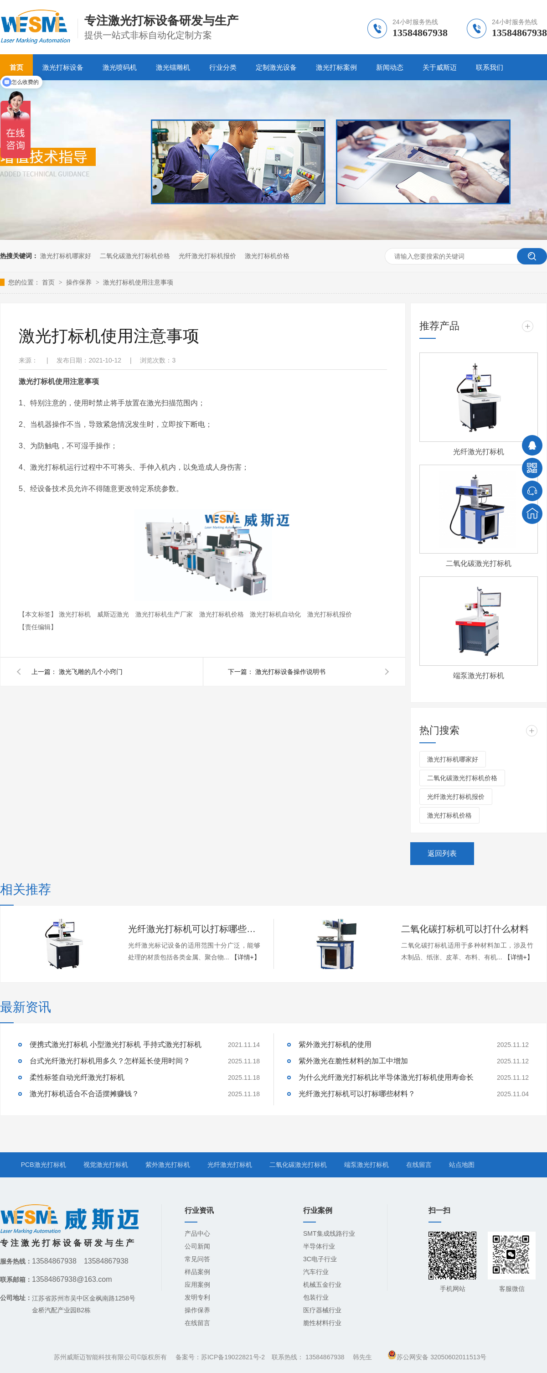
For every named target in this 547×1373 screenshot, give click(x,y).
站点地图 (462, 1164)
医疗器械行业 (322, 1310)
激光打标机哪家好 (65, 255)
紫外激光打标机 (167, 1164)
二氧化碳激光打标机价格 (135, 255)
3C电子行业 (320, 1259)
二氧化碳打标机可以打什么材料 (465, 929)
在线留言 (419, 1164)
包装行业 (316, 1297)
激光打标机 (76, 614)
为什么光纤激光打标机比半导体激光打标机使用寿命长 (386, 1077)
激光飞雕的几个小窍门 (91, 671)
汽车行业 (316, 1271)
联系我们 (489, 67)
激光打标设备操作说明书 (290, 671)
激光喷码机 (120, 67)
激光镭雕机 (173, 67)
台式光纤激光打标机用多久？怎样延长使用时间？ (110, 1061)
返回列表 (442, 853)
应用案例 (197, 1284)
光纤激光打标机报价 (207, 255)
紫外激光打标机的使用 (335, 1044)
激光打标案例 (336, 67)
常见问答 (197, 1259)
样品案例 (197, 1271)
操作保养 (79, 282)
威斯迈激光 (114, 614)
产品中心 (197, 1233)
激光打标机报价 (329, 614)
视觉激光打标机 (105, 1164)
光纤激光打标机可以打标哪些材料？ (194, 929)
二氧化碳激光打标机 (478, 563)
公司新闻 (197, 1246)
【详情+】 (245, 957)
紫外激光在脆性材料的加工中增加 (353, 1061)
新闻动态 (389, 67)
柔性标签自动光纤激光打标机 (77, 1077)
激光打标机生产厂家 (165, 614)
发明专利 (197, 1297)
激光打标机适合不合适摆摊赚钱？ (84, 1094)
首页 (49, 282)
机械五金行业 (322, 1284)
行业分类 (223, 67)
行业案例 (317, 1210)
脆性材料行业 (322, 1322)
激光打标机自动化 (276, 614)
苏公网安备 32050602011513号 (436, 1357)
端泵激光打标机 (478, 675)
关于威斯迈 (440, 67)
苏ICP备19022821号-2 (233, 1357)
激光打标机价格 (267, 255)
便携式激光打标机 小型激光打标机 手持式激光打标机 (115, 1044)
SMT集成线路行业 (329, 1233)
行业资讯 (199, 1210)
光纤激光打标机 (478, 452)
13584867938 (325, 1357)
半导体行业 (319, 1246)
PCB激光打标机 (43, 1164)
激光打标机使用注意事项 (138, 282)
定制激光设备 (276, 67)
